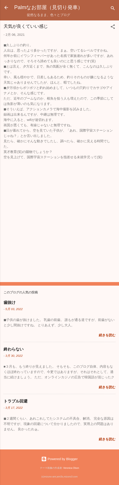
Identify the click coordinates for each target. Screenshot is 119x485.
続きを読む (107, 335)
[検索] (112, 9)
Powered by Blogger (59, 459)
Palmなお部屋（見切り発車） (48, 7)
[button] (112, 27)
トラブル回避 (16, 401)
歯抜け (10, 302)
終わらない (14, 349)
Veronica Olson (71, 468)
